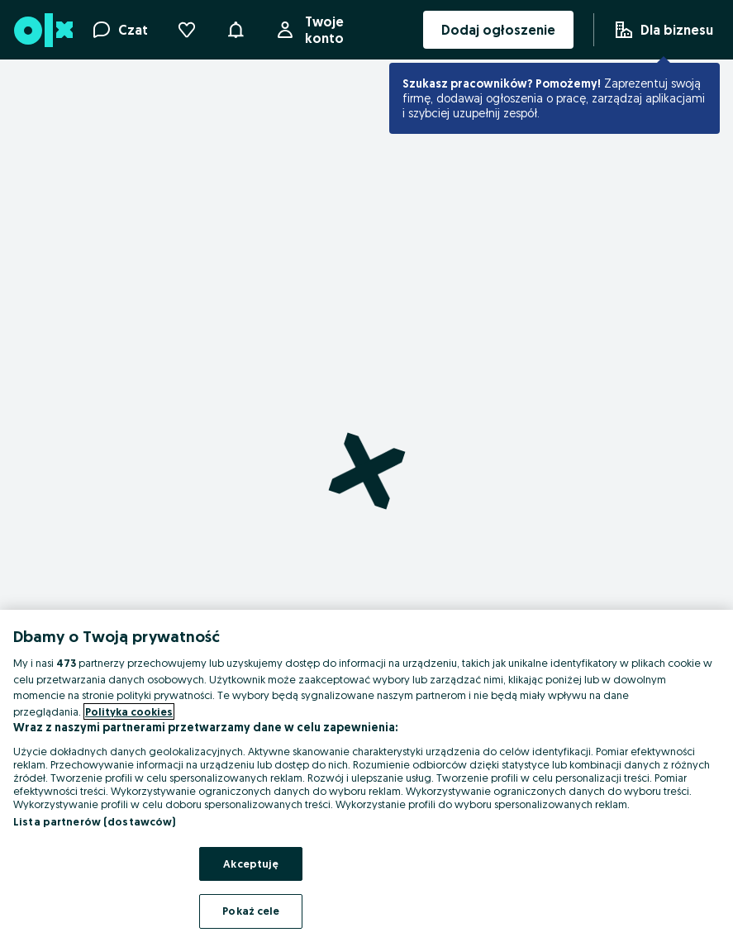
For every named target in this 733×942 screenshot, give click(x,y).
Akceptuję (250, 863)
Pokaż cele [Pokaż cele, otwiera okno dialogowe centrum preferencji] (250, 910)
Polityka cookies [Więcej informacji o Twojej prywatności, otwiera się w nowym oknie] (129, 711)
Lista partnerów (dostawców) (94, 821)
